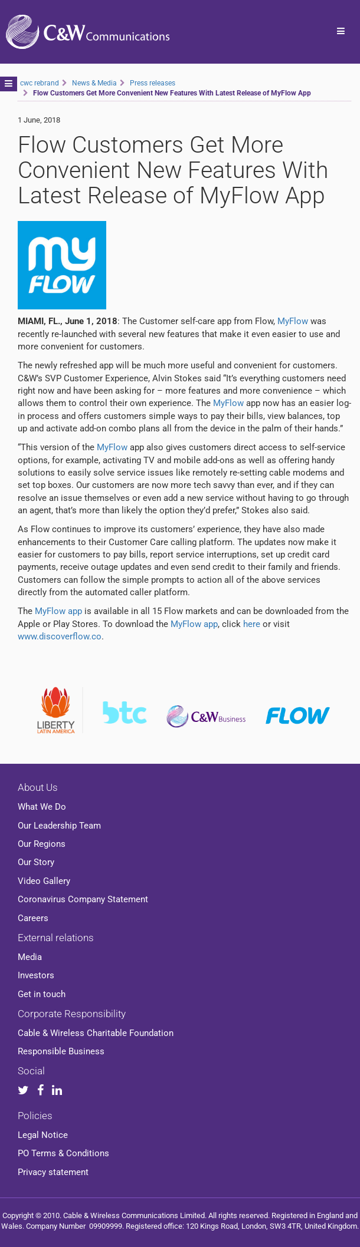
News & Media (94, 83)
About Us (38, 787)
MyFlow (292, 321)
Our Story (36, 862)
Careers (33, 918)
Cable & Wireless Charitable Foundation (96, 1033)
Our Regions (42, 844)
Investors (36, 975)
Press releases (152, 83)
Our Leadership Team (59, 825)
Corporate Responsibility (72, 1014)
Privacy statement (53, 1172)
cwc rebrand (39, 83)
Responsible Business (61, 1051)
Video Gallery (44, 881)
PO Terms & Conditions (63, 1153)
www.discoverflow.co (60, 636)
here (251, 624)
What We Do (42, 806)
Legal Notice (43, 1135)
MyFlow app (58, 611)
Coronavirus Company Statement (83, 899)
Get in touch (42, 994)
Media (30, 957)
